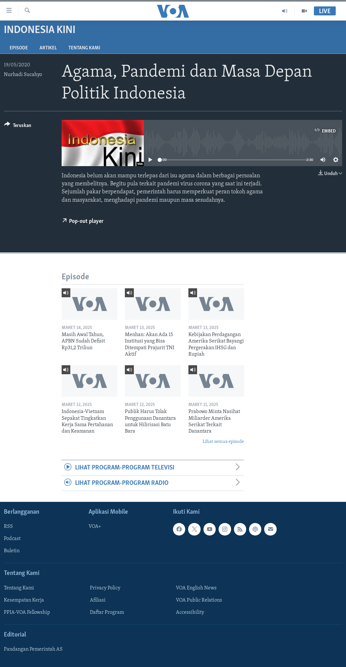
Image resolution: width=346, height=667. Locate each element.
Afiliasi (98, 600)
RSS (8, 526)
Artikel (48, 48)
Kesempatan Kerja (24, 600)
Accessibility (190, 612)
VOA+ (95, 526)
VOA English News (196, 588)
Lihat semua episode (223, 441)
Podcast (12, 538)
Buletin (12, 550)
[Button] (17, 126)
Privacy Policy (105, 588)
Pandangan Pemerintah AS (33, 649)
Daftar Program (107, 612)
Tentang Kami (84, 48)
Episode (19, 48)
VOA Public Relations (199, 600)
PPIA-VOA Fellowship (27, 612)
